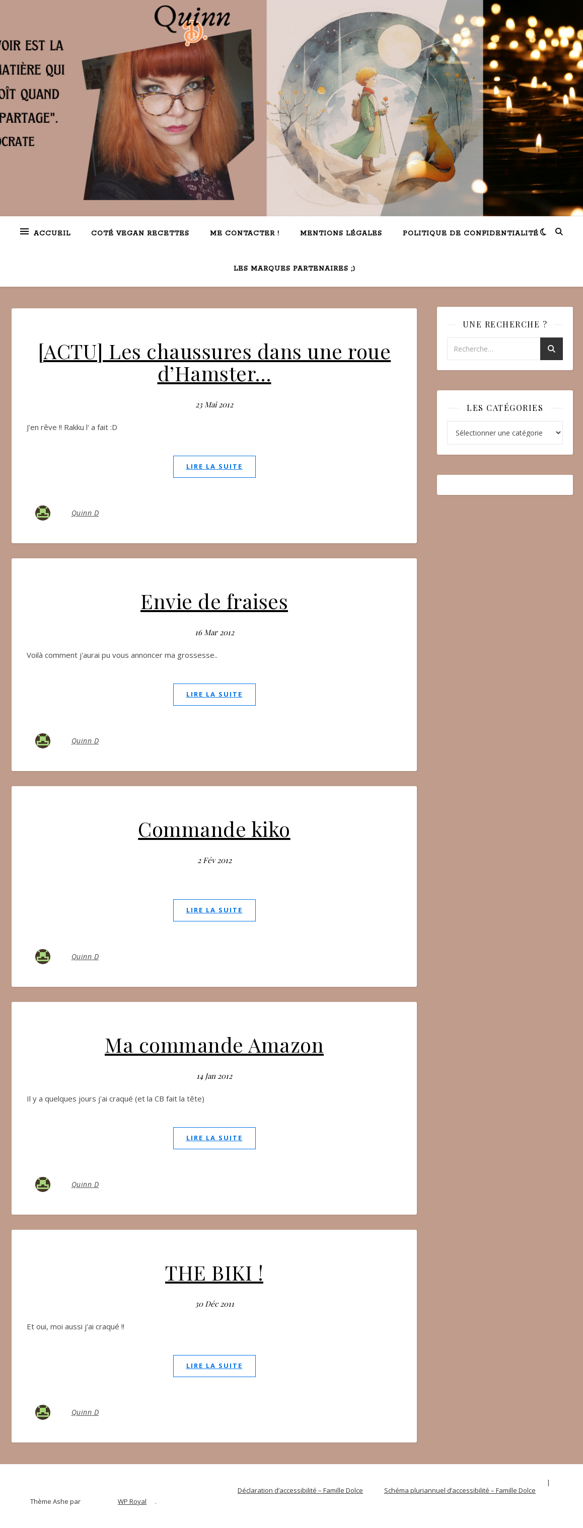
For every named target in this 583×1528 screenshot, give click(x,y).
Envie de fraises (214, 600)
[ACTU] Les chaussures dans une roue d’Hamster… (214, 361)
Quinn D (85, 513)
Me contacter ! (244, 233)
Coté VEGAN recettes (140, 233)
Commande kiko (214, 828)
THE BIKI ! (214, 1272)
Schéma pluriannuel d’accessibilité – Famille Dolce (460, 1490)
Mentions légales (341, 233)
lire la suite (214, 466)
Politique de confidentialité (471, 233)
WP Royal (132, 1501)
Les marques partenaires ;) (294, 269)
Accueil (52, 233)
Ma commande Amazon (214, 1044)
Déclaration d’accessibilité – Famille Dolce (300, 1490)
